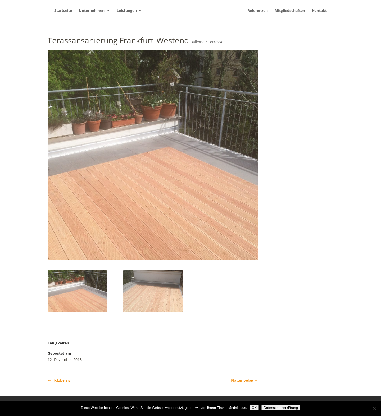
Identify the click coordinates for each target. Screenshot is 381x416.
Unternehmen (92, 11)
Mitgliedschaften (290, 11)
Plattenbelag (244, 380)
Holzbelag (59, 380)
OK (254, 408)
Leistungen (127, 11)
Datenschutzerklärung (281, 408)
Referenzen (257, 11)
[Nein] (374, 408)
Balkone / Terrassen (208, 41)
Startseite (63, 11)
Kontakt (319, 11)
